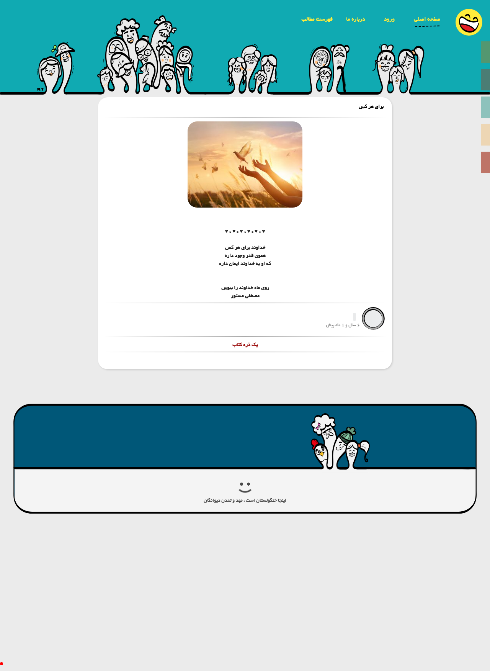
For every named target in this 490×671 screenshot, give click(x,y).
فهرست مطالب (317, 19)
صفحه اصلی (427, 19)
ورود (389, 19)
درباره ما (355, 19)
